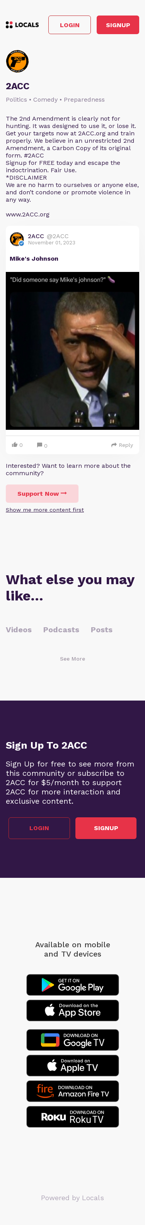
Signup (118, 25)
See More (72, 659)
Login (70, 25)
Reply (122, 445)
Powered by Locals (72, 1198)
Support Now (42, 493)
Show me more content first (45, 510)
